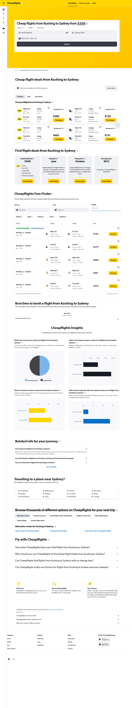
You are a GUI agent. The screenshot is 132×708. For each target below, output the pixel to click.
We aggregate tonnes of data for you (70, 609)
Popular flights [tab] (24, 510)
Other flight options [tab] (104, 505)
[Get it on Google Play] (106, 629)
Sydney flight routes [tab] (40, 510)
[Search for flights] (3, 9)
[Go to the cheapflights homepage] (15, 3)
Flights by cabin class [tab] (86, 505)
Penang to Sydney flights (61, 521)
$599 (84, 23)
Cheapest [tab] (23, 96)
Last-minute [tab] (41, 96)
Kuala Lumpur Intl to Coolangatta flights (100, 521)
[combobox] (23, 28)
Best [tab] (31, 96)
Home (18, 70)
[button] (3, 3)
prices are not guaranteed (59, 599)
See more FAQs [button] (54, 456)
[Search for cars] (3, 18)
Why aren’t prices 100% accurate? (70, 613)
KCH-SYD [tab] (70, 303)
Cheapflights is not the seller (70, 605)
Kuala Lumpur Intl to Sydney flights (29, 521)
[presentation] (90, 24)
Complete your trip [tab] (42, 505)
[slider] (123, 210)
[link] (30, 181)
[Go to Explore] (3, 22)
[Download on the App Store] (106, 634)
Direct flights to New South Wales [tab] (64, 505)
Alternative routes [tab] (26, 505)
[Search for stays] (3, 14)
